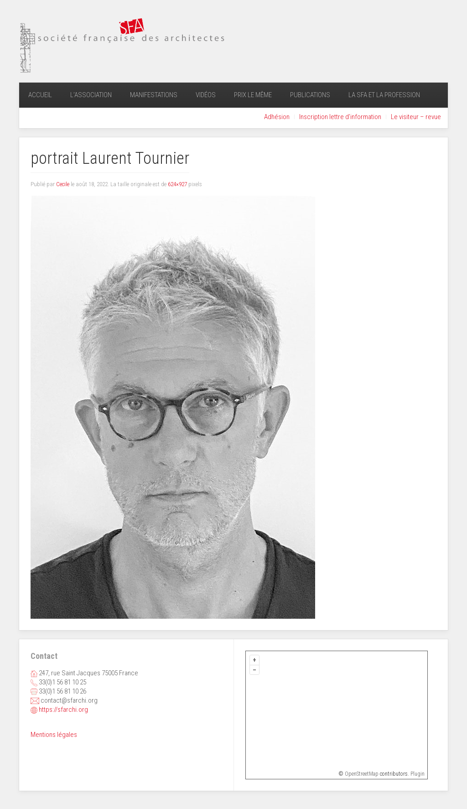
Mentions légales (54, 735)
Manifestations (153, 95)
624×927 (177, 184)
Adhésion (277, 117)
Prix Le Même (253, 95)
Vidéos (206, 95)
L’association (91, 95)
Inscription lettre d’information (340, 117)
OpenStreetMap (362, 774)
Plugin (417, 774)
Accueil (40, 95)
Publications (310, 95)
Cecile (62, 184)
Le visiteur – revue (416, 117)
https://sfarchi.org (63, 709)
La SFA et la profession (384, 95)
